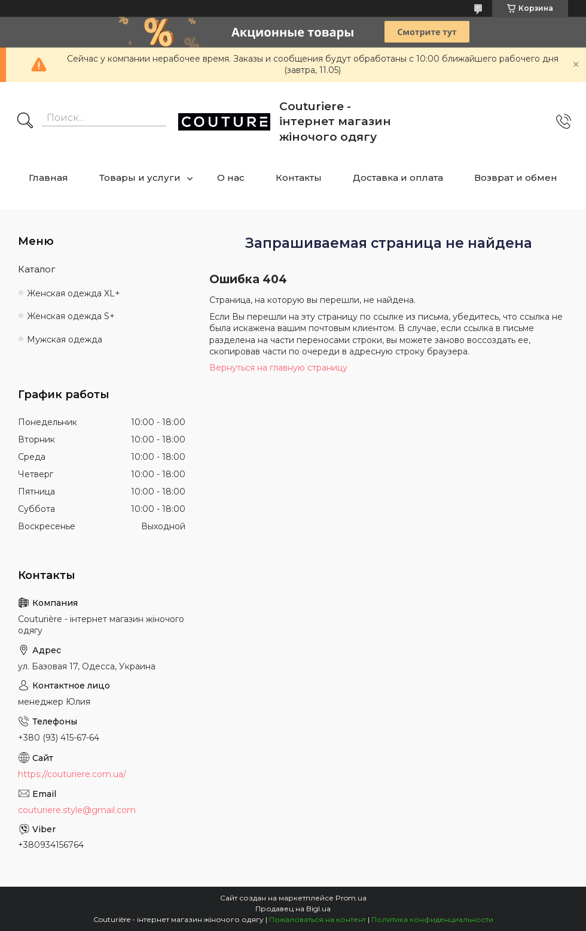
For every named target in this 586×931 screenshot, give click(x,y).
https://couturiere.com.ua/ (72, 774)
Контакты (299, 177)
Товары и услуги (140, 177)
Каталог (37, 269)
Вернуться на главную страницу (278, 367)
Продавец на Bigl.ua (293, 908)
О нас (231, 177)
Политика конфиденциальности (432, 919)
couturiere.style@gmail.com (77, 810)
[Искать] (25, 121)
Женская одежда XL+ (73, 293)
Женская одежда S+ (71, 316)
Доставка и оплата (398, 177)
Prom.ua (351, 897)
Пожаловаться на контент (317, 919)
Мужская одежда (64, 339)
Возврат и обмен (515, 177)
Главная (48, 177)
